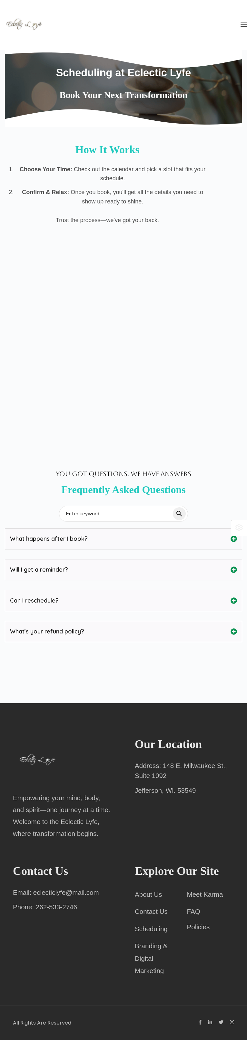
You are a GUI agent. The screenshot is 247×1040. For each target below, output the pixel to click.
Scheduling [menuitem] (151, 928)
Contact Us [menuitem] (151, 911)
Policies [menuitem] (198, 927)
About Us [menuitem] (148, 894)
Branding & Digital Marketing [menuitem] (151, 958)
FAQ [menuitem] (193, 911)
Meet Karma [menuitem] (205, 894)
